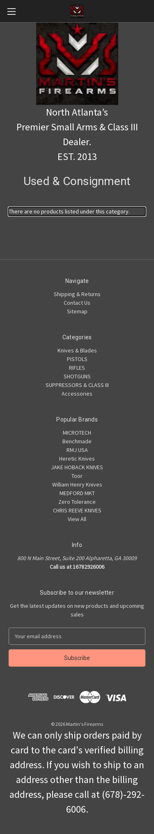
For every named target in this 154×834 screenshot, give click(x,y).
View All (77, 519)
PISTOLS (77, 359)
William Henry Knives (77, 484)
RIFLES (77, 367)
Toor (77, 476)
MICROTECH (77, 432)
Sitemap (77, 311)
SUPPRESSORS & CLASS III (77, 385)
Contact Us (77, 302)
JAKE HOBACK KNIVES (77, 467)
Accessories (77, 393)
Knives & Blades (77, 350)
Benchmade (77, 441)
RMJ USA (77, 450)
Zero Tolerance (77, 501)
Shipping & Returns (77, 294)
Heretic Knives (77, 458)
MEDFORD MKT (77, 493)
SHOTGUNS (77, 376)
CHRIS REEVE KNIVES (77, 510)
